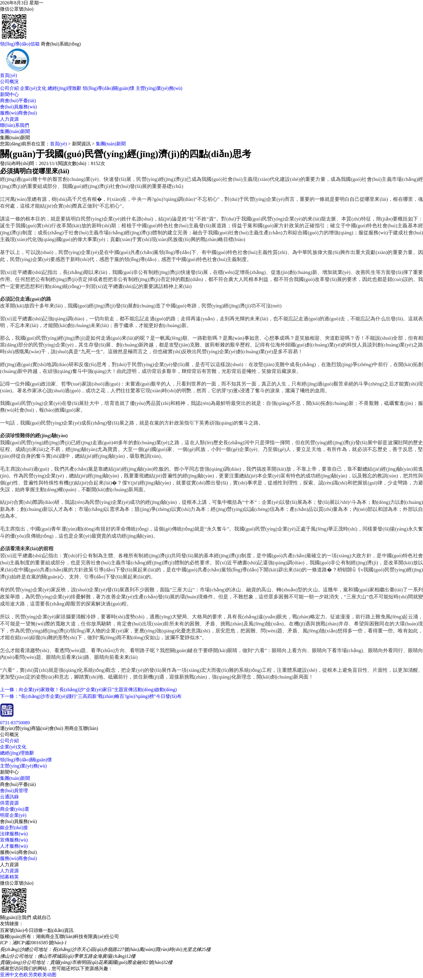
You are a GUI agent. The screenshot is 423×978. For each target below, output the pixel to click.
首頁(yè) (8, 75)
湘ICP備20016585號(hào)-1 (39, 942)
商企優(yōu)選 (14, 809)
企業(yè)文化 (33, 88)
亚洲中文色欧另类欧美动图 (28, 974)
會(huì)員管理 (14, 790)
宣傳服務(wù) (14, 839)
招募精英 (9, 876)
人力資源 (9, 119)
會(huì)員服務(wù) (18, 106)
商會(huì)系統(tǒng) (61, 43)
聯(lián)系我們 (14, 125)
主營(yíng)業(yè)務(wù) (159, 88)
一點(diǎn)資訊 (58, 930)
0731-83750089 (15, 722)
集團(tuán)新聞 (15, 131)
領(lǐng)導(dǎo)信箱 (20, 43)
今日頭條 (33, 930)
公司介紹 (9, 88)
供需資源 (9, 802)
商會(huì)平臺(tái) (18, 100)
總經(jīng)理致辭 (65, 88)
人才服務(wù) (14, 846)
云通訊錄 (9, 796)
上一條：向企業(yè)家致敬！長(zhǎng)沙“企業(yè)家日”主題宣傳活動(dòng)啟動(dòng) (88, 689)
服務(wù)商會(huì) (18, 112)
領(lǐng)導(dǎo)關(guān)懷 (109, 88)
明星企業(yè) (13, 815)
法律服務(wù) (14, 833)
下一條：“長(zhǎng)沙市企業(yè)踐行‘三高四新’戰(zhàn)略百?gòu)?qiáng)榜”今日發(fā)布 (91, 696)
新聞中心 (9, 94)
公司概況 (9, 81)
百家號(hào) (12, 930)
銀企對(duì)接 (14, 827)
